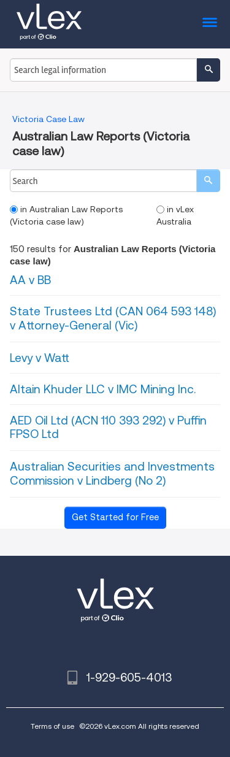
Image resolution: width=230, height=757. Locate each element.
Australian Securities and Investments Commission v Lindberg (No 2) (112, 473)
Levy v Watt (39, 358)
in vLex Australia (175, 215)
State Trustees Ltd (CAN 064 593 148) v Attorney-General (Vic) (113, 318)
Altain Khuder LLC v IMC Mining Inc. (103, 389)
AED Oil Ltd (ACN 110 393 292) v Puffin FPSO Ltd (108, 427)
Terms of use (52, 726)
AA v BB (30, 280)
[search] (208, 180)
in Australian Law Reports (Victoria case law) (66, 215)
